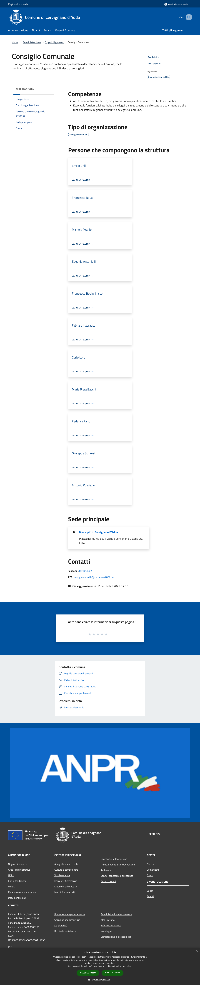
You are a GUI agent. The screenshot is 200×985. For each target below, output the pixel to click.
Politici (11, 886)
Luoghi (150, 891)
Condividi (154, 57)
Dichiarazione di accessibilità (116, 937)
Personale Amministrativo (22, 892)
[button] (100, 979)
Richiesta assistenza (65, 931)
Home (15, 42)
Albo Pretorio (108, 920)
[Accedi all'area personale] (176, 4)
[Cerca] (188, 17)
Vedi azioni (155, 64)
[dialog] (100, 966)
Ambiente (106, 870)
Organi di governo (54, 42)
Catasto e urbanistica (65, 886)
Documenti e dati (17, 898)
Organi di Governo (17, 864)
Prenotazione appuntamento (69, 914)
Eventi (150, 896)
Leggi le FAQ (61, 925)
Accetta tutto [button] (88, 972)
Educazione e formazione (114, 859)
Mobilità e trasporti (64, 892)
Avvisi (150, 875)
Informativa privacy (111, 925)
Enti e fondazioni (17, 881)
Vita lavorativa (62, 875)
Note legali (106, 931)
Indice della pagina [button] (25, 88)
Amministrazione (32, 42)
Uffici (11, 875)
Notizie (150, 864)
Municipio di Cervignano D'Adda (98, 532)
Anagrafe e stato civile (66, 864)
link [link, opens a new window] (130, 966)
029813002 (85, 571)
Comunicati (153, 870)
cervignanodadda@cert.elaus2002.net (94, 577)
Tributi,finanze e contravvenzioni (118, 864)
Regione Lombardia (18, 4)
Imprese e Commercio (65, 881)
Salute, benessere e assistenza (117, 876)
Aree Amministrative (19, 870)
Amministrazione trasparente (116, 914)
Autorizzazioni (108, 881)
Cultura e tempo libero (66, 870)
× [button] (196, 951)
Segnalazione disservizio (67, 920)
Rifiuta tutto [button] (112, 972)
